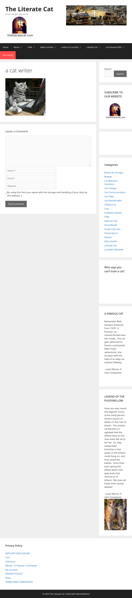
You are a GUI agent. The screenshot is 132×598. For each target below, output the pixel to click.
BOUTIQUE (8, 55)
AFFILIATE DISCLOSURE (17, 553)
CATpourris (110, 204)
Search (108, 68)
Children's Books (113, 212)
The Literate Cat (29, 9)
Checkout (10, 561)
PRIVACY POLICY (14, 573)
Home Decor (111, 233)
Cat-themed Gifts (116, 47)
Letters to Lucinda (72, 47)
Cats (106, 208)
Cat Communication (114, 192)
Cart (7, 557)
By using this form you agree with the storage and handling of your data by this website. (47, 194)
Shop (8, 577)
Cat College (110, 188)
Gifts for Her (110, 220)
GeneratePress (83, 594)
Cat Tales (109, 196)
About (19, 47)
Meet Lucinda (49, 47)
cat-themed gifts (113, 200)
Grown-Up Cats (112, 229)
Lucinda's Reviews (113, 249)
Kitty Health (110, 241)
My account (11, 569)
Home (5, 47)
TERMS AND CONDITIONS (19, 581)
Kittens (108, 237)
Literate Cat (95, 47)
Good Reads (110, 224)
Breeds (108, 176)
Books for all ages (113, 172)
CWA (33, 47)
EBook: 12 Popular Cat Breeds (21, 565)
